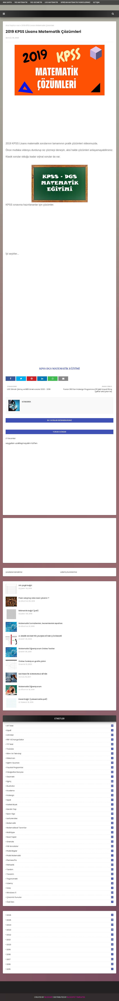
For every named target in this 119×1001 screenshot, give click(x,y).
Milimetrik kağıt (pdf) (28, 610)
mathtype (60, 832)
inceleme (60, 790)
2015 (60, 969)
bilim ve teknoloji (60, 753)
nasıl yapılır (60, 837)
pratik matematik (60, 855)
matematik (60, 823)
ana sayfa (7, 2)
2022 (60, 934)
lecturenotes (60, 818)
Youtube (60, 749)
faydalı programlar (60, 767)
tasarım (60, 874)
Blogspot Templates (76, 997)
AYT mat (60, 726)
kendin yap (60, 809)
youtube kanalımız (14, 572)
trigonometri (60, 879)
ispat (60, 800)
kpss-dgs (60, 814)
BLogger (48, 997)
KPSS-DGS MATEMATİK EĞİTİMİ (59, 368)
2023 (60, 930)
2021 (60, 939)
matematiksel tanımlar (60, 828)
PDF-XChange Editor (60, 739)
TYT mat (60, 744)
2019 (60, 949)
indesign (60, 795)
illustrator (60, 786)
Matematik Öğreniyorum (30, 686)
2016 (60, 964)
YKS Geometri (36, 2)
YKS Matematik (20, 2)
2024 (60, 925)
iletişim (96, 2)
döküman (60, 758)
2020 (60, 944)
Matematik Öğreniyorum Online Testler (37, 648)
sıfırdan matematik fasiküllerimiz (75, 2)
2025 (60, 920)
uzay (60, 888)
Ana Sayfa (10, 25)
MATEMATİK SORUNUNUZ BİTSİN (33, 674)
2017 (60, 959)
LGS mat (60, 735)
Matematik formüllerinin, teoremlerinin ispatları (41, 623)
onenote (60, 841)
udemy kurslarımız (68, 572)
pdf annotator (60, 846)
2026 (60, 915)
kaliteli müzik (60, 804)
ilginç (60, 781)
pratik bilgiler (60, 851)
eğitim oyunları (60, 763)
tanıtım (60, 869)
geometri (60, 777)
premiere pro (60, 860)
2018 (60, 954)
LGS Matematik (51, 2)
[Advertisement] (59, 119)
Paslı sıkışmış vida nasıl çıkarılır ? (34, 598)
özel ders (60, 902)
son (18, 25)
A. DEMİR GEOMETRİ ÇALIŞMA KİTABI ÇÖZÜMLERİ (40, 636)
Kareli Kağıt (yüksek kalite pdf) (33, 699)
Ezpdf (60, 730)
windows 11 (60, 892)
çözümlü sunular (60, 897)
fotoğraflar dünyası (60, 772)
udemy (60, 883)
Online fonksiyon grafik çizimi (32, 661)
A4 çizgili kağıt (25, 585)
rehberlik (60, 865)
